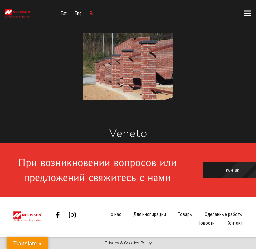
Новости (206, 223)
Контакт (235, 223)
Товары (185, 214)
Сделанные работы (224, 214)
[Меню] (247, 13)
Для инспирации (149, 214)
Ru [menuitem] (92, 13)
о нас (116, 214)
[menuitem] (64, 13)
